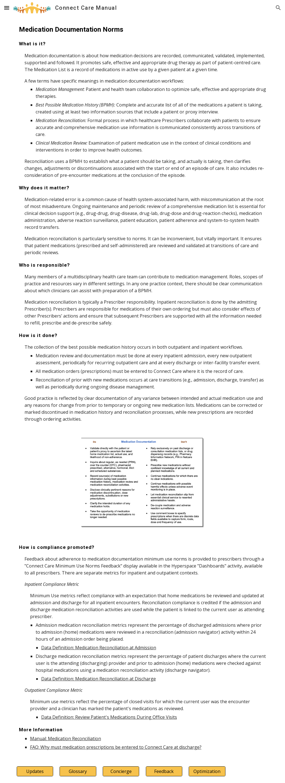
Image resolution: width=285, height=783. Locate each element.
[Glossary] (78, 771)
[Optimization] (207, 771)
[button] (6, 7)
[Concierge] (121, 771)
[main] (143, 223)
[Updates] (35, 771)
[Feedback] (164, 771)
